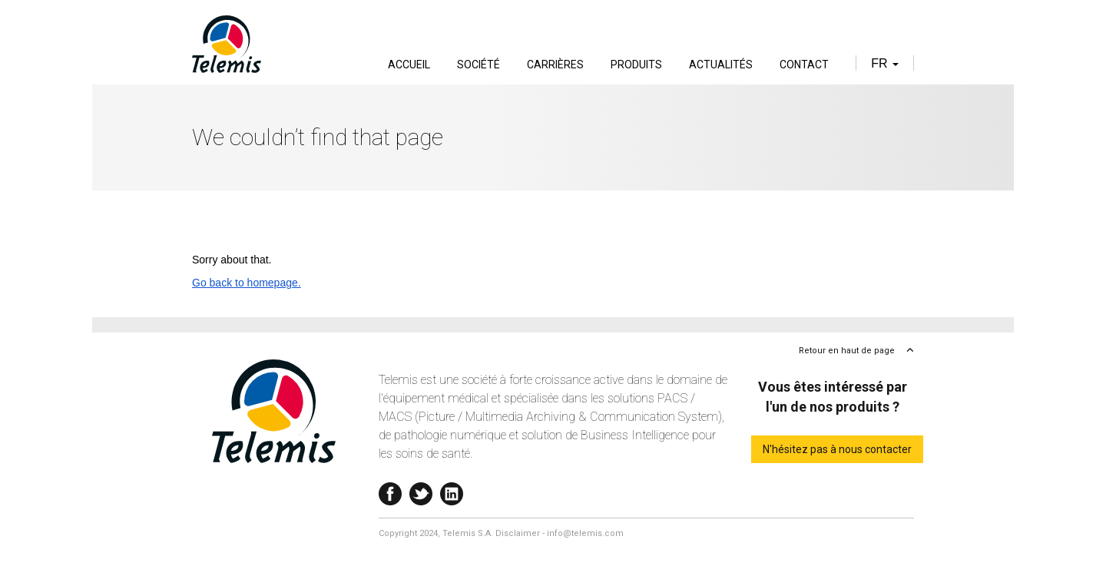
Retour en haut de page (847, 351)
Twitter (420, 490)
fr (885, 63)
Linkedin (451, 490)
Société (478, 64)
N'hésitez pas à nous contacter (837, 449)
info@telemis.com (585, 533)
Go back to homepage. (246, 282)
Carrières (555, 64)
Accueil (409, 64)
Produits (636, 64)
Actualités (721, 64)
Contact (804, 64)
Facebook (390, 490)
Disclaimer (517, 533)
